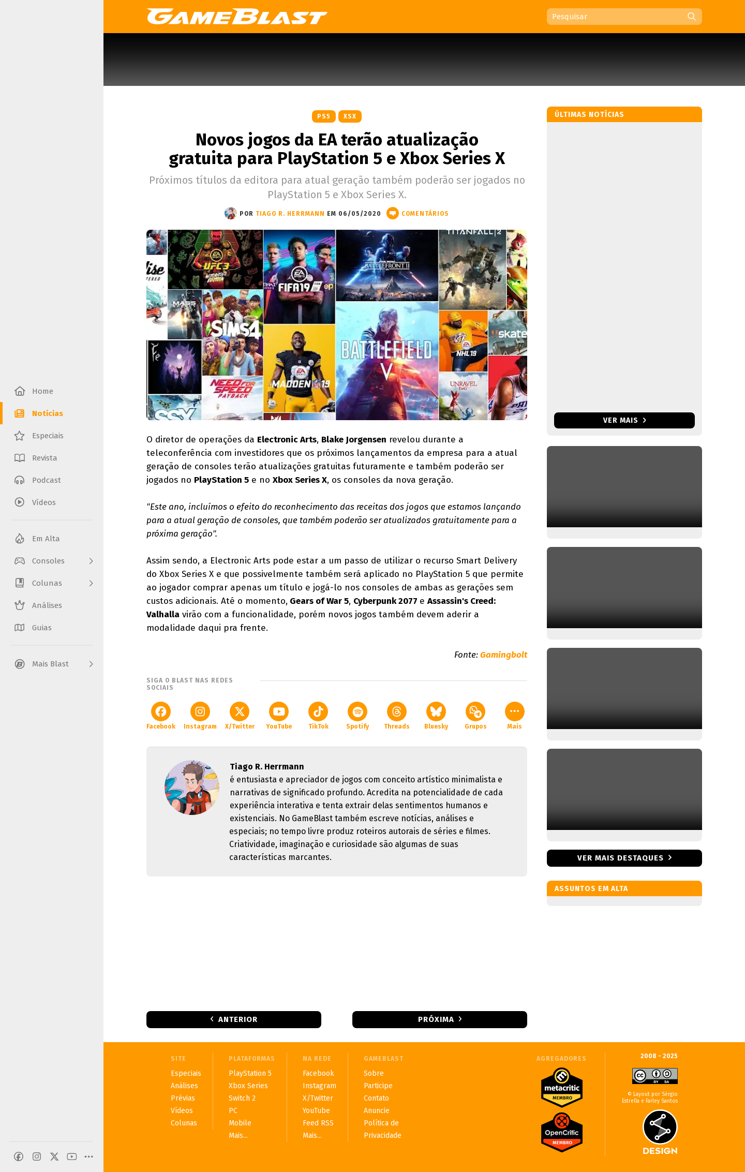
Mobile (240, 1123)
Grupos (476, 716)
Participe (378, 1085)
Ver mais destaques (620, 858)
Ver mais (624, 420)
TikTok (318, 716)
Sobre (374, 1073)
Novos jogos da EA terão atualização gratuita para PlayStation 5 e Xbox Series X (337, 149)
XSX (350, 116)
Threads (397, 716)
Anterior (238, 1019)
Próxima (436, 1019)
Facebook (160, 716)
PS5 (324, 116)
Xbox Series (248, 1085)
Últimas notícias (589, 114)
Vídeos (182, 1110)
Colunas (184, 1123)
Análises (184, 1085)
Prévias (183, 1098)
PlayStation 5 (250, 1073)
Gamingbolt (503, 654)
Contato (376, 1098)
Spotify (357, 716)
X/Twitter (240, 716)
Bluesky (436, 716)
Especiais (186, 1073)
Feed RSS (318, 1123)
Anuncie (377, 1110)
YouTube (279, 716)
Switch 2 (242, 1098)
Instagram (200, 716)
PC (233, 1110)
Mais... (238, 1135)
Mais (515, 716)
